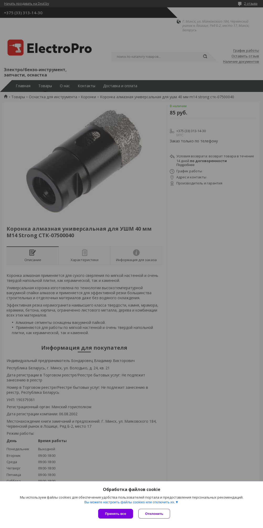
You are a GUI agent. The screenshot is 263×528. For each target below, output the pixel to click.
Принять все (115, 514)
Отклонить (154, 514)
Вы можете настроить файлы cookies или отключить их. (129, 502)
